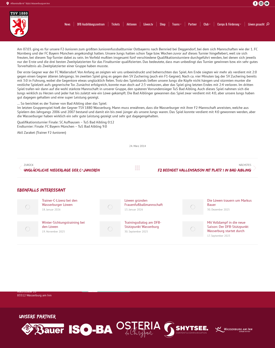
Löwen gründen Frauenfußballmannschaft (144, 202)
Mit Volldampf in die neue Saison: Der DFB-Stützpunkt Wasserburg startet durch (227, 226)
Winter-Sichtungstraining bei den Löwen (63, 224)
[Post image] (27, 207)
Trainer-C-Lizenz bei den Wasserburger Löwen (59, 202)
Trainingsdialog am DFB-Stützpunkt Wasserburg (143, 224)
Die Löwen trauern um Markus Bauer (229, 202)
